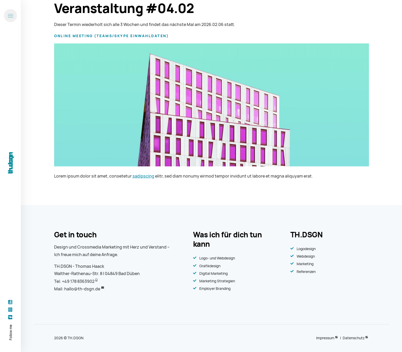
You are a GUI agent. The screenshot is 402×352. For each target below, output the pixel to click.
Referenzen (306, 271)
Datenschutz (354, 338)
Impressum (325, 338)
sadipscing (143, 176)
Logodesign (306, 248)
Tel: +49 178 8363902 (74, 281)
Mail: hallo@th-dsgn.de (77, 289)
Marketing (305, 264)
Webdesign (306, 256)
